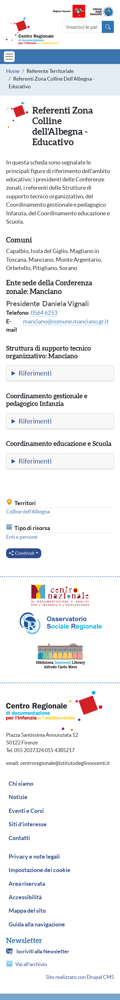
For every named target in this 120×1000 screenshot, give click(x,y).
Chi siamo (21, 784)
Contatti (19, 838)
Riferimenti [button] (35, 373)
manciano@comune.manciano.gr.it (66, 321)
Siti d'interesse (28, 824)
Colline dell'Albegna (28, 511)
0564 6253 (44, 313)
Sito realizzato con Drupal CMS (80, 977)
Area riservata (27, 884)
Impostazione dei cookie (39, 870)
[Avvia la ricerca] (108, 27)
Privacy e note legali (34, 856)
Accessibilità (25, 897)
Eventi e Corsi (26, 811)
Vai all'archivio (31, 964)
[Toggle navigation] (9, 56)
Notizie (18, 797)
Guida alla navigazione (37, 924)
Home (13, 71)
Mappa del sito (27, 911)
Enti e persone (21, 537)
